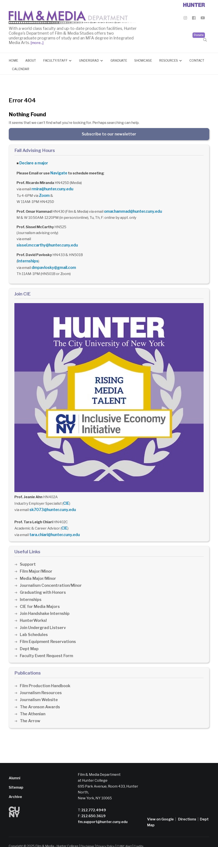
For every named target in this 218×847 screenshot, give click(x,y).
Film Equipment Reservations (49, 633)
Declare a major (32, 162)
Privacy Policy (108, 838)
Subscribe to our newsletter (109, 133)
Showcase (143, 59)
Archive (15, 788)
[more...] (37, 42)
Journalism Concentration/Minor (52, 577)
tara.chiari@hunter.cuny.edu (53, 527)
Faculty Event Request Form (48, 647)
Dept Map (29, 640)
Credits (144, 838)
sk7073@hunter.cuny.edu (51, 503)
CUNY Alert (128, 838)
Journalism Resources (42, 684)
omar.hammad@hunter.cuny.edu (131, 208)
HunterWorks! (34, 612)
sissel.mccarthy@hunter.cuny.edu (45, 241)
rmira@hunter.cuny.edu (51, 186)
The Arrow (30, 712)
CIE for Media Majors (40, 598)
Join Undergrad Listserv (44, 619)
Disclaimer (88, 838)
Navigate (58, 171)
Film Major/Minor (37, 562)
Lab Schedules (34, 626)
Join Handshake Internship (46, 605)
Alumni (14, 770)
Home (13, 59)
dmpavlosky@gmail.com (52, 262)
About (30, 59)
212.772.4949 (93, 802)
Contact (196, 59)
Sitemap (16, 779)
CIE (66, 497)
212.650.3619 (93, 808)
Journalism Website (39, 691)
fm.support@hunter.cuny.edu (103, 814)
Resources (168, 59)
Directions (187, 811)
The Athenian (33, 705)
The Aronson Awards (40, 698)
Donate (199, 26)
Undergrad (89, 59)
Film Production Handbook (46, 677)
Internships (27, 256)
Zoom (44, 192)
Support (28, 555)
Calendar (20, 68)
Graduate (119, 59)
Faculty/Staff (55, 59)
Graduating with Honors (44, 584)
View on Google (160, 811)
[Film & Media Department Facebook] (194, 19)
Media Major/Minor (39, 569)
